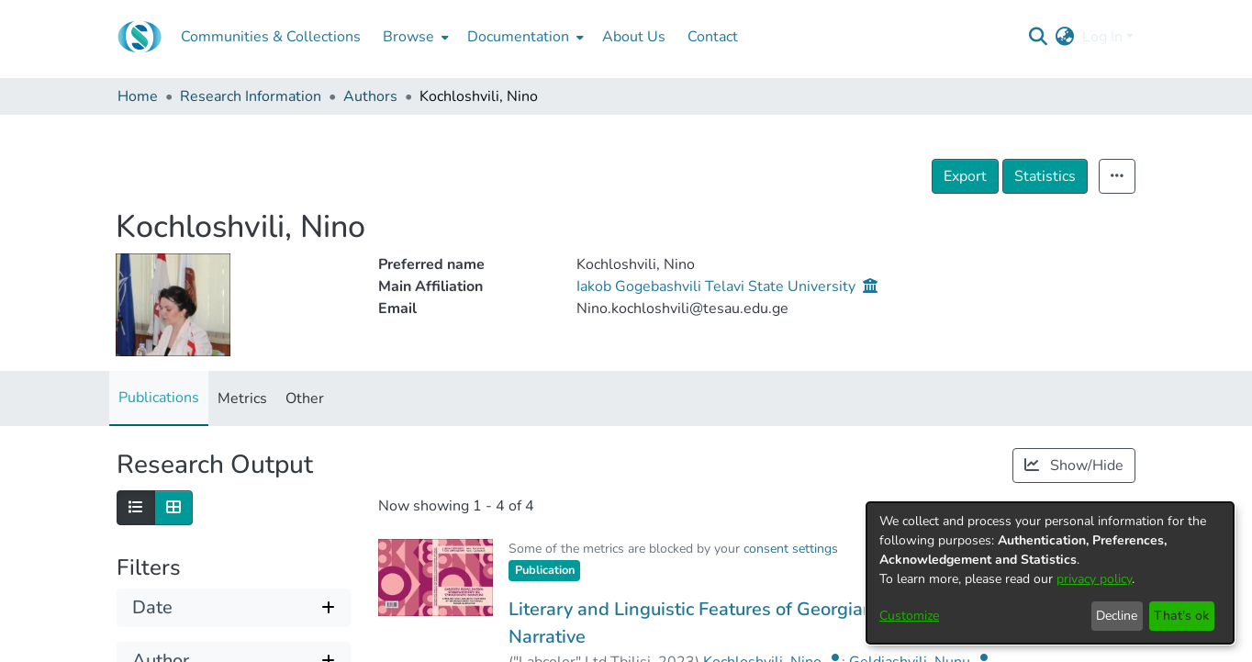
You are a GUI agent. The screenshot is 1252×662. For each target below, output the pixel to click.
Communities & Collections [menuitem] (271, 37)
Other (304, 398)
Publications (158, 397)
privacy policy (1094, 579)
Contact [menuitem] (712, 37)
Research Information (250, 96)
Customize (909, 615)
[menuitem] (414, 36)
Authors (370, 96)
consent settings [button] (790, 548)
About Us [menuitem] (633, 37)
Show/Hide (1073, 465)
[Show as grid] (173, 507)
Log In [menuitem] (1102, 37)
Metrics (242, 398)
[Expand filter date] (233, 608)
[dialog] (1050, 573)
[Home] (139, 37)
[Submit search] (1038, 37)
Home (137, 96)
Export (965, 176)
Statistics (1045, 176)
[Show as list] (136, 507)
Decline (1116, 615)
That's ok (1181, 615)
